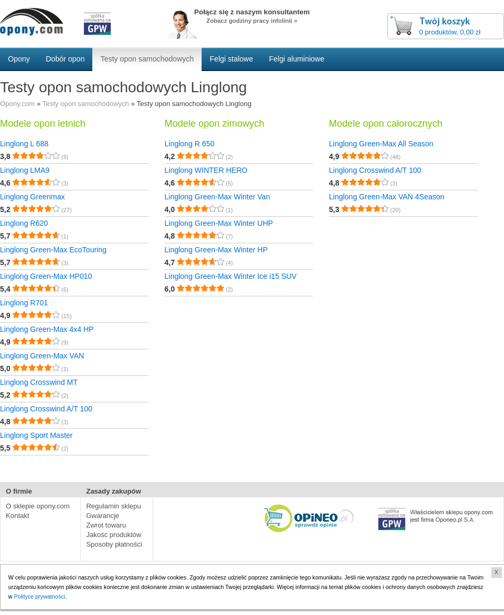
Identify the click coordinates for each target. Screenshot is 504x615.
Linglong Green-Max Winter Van (217, 196)
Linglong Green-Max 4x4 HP (47, 329)
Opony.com (17, 104)
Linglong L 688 (24, 143)
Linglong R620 (24, 223)
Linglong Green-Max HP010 (46, 276)
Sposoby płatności (114, 544)
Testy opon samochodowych (85, 104)
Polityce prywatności (40, 596)
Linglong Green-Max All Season (381, 143)
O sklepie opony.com (37, 506)
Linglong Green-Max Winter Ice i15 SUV (230, 276)
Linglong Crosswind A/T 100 (46, 409)
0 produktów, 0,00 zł (450, 32)
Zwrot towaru (106, 525)
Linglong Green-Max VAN (42, 356)
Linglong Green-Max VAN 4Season (387, 196)
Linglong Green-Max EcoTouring (53, 249)
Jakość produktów (113, 535)
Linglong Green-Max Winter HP (216, 249)
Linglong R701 (24, 302)
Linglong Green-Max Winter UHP (218, 223)
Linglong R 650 (189, 143)
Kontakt (17, 516)
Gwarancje (102, 516)
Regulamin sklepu (113, 506)
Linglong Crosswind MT (38, 382)
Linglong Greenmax (32, 196)
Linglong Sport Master (36, 435)
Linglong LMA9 (24, 170)
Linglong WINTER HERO (205, 170)
